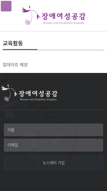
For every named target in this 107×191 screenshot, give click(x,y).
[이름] (53, 130)
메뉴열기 (6, 6)
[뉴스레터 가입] (53, 163)
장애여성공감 (53, 15)
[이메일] (53, 145)
